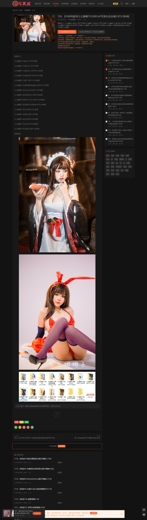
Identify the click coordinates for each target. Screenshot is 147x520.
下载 (107, 170)
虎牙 (125, 166)
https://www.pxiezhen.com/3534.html (37, 406)
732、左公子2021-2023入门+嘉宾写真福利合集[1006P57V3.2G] (34, 438)
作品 (107, 159)
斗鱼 (107, 166)
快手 (107, 174)
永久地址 (101, 4)
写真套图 (56, 4)
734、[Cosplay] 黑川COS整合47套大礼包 (87, 438)
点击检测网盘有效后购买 (67, 32)
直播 (128, 163)
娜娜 (26, 422)
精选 (112, 166)
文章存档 (83, 4)
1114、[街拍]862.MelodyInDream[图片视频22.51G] (32, 469)
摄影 (112, 174)
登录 (58, 496)
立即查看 (93, 513)
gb (117, 163)
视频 (107, 155)
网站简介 (92, 4)
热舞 (117, 155)
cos (122, 170)
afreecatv (118, 166)
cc (120, 163)
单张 (112, 170)
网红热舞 (47, 4)
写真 (122, 155)
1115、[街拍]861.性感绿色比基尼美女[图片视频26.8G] (77, 459)
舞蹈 (130, 159)
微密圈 (121, 159)
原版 (116, 159)
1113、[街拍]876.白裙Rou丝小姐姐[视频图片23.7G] (76, 469)
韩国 (112, 163)
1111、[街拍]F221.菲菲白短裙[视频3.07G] (73, 479)
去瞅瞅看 (37, 513)
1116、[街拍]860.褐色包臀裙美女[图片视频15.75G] (32, 459)
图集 (127, 170)
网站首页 (38, 4)
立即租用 (61, 446)
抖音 (107, 163)
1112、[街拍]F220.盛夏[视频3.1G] (26, 479)
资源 (117, 170)
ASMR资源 (65, 4)
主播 (127, 155)
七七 (16, 422)
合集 (112, 155)
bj (111, 159)
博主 (117, 174)
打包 (130, 166)
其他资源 (74, 4)
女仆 (21, 422)
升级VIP (100, 31)
